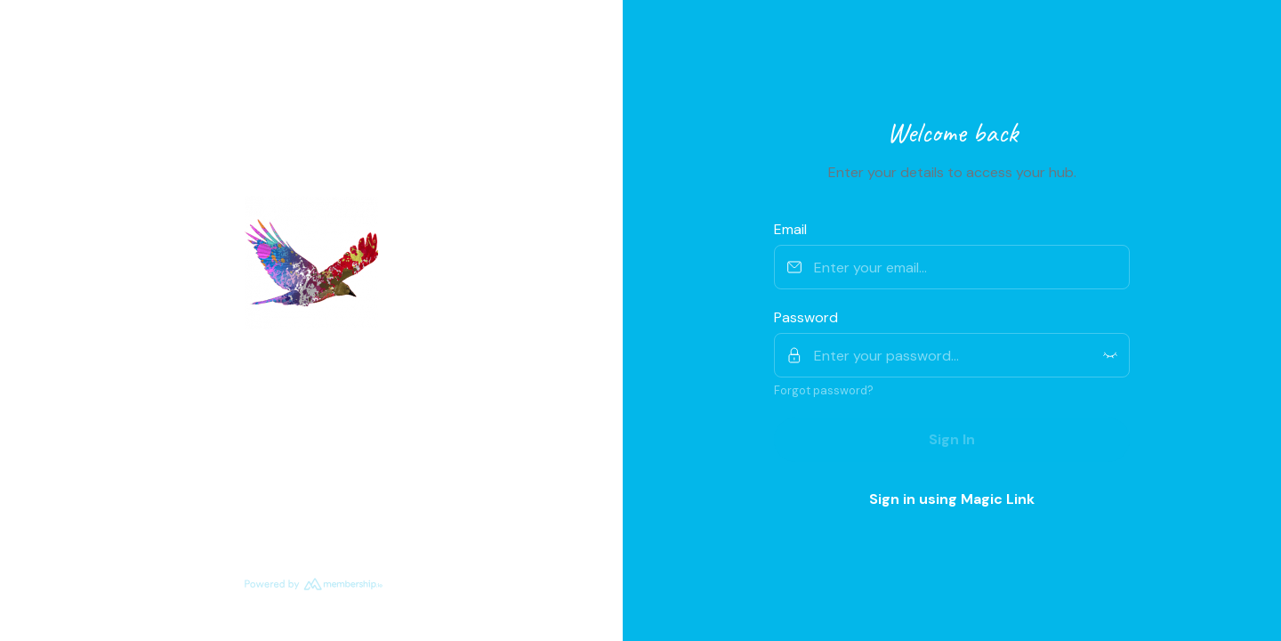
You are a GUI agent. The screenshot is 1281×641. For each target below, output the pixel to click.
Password (806, 317)
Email (790, 229)
